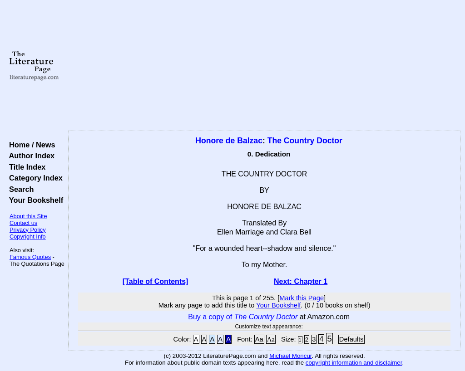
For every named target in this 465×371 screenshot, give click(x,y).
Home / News (30, 145)
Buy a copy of (242, 317)
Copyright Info (28, 236)
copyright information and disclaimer (354, 362)
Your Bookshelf (34, 200)
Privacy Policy (28, 229)
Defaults (351, 339)
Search (19, 189)
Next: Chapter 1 (300, 281)
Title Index (25, 167)
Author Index (29, 155)
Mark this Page (301, 298)
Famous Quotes (30, 257)
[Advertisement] (264, 65)
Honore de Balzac (228, 140)
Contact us (23, 223)
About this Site (28, 216)
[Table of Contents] (155, 281)
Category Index (34, 178)
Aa (259, 339)
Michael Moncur (290, 355)
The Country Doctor (304, 140)
